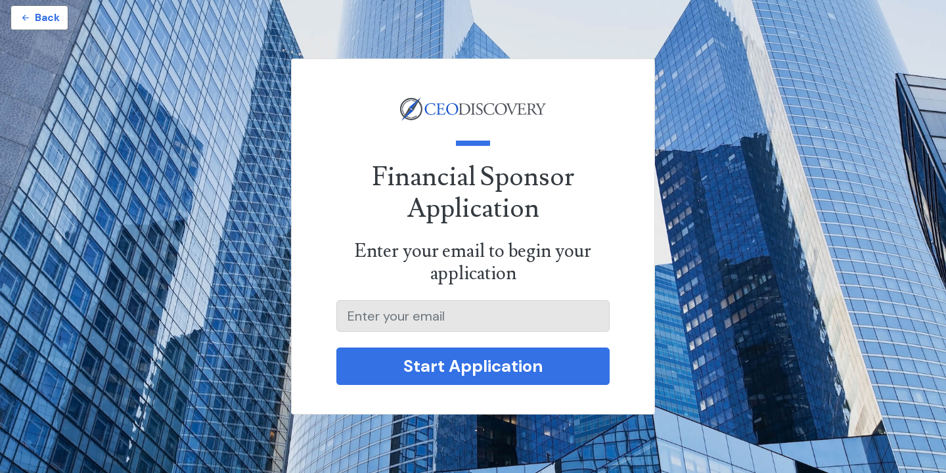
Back (39, 17)
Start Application (473, 366)
